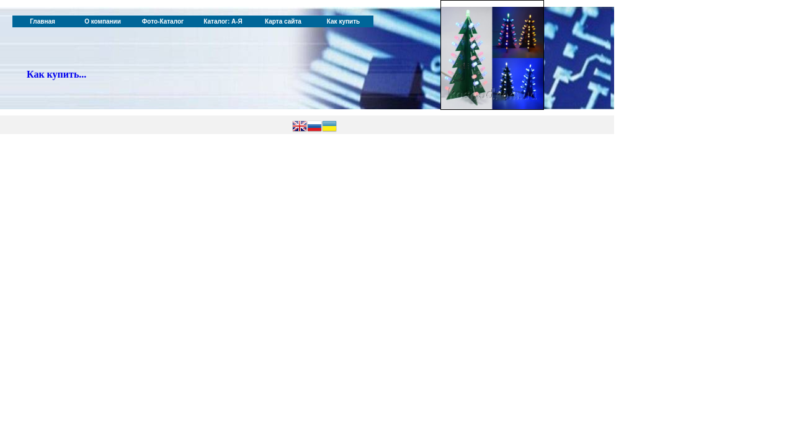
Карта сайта (283, 21)
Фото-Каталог (163, 21)
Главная (42, 21)
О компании (102, 21)
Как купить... (56, 74)
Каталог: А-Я (223, 21)
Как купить (343, 21)
